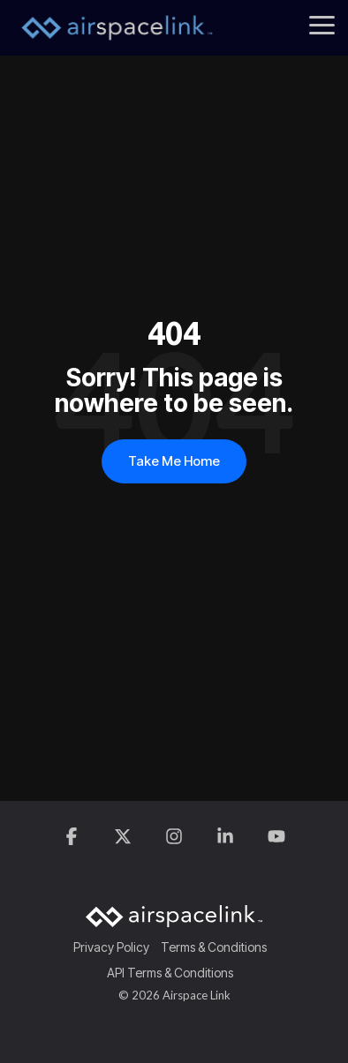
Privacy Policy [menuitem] (111, 946)
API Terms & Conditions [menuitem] (170, 972)
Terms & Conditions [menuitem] (214, 946)
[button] (322, 24)
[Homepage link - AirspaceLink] (174, 918)
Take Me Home (174, 461)
